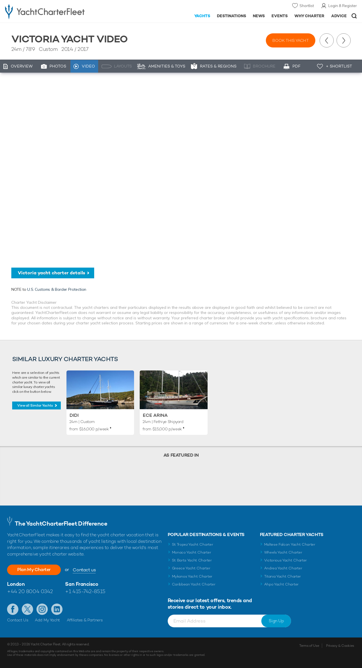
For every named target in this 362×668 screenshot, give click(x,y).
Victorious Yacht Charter (285, 560)
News (259, 15)
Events (280, 15)
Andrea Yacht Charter (283, 568)
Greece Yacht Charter (191, 568)
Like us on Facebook (12, 609)
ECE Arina (155, 415)
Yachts (202, 15)
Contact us (84, 570)
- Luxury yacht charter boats (56, 11)
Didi (74, 415)
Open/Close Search (354, 16)
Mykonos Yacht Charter (192, 576)
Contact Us (17, 620)
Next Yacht (344, 40)
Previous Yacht (327, 40)
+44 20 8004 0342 (30, 591)
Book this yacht (290, 40)
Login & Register (342, 5)
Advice (339, 15)
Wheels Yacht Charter (283, 552)
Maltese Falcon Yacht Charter (289, 544)
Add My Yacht (47, 620)
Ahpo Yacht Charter (281, 584)
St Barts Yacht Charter (192, 560)
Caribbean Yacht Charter (194, 584)
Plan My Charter (34, 569)
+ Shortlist (339, 66)
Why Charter (309, 15)
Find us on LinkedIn (57, 609)
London (16, 584)
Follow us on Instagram (42, 609)
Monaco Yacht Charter (191, 552)
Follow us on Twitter (27, 609)
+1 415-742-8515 (85, 591)
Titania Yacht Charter (282, 576)
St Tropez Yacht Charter (192, 544)
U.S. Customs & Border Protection (56, 289)
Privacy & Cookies (340, 645)
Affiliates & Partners (85, 620)
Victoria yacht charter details (51, 273)
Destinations (231, 15)
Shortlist (306, 5)
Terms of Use (309, 645)
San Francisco (81, 584)
